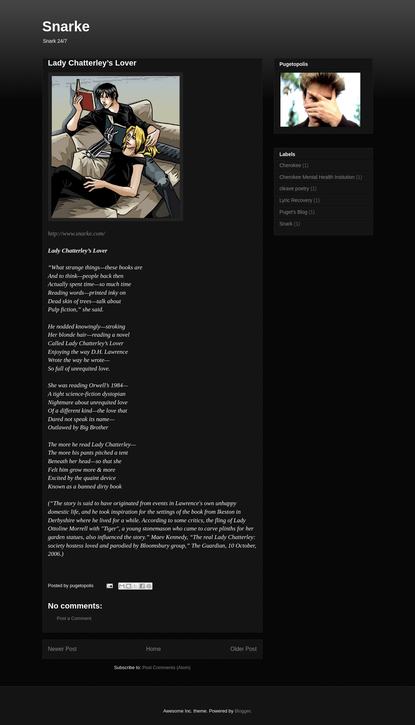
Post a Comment (74, 618)
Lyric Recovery (296, 200)
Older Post (243, 649)
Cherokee (290, 165)
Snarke (66, 26)
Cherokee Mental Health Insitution (317, 177)
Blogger (242, 711)
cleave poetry (294, 188)
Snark (286, 224)
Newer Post (62, 649)
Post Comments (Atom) (166, 667)
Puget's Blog (293, 212)
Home (153, 649)
